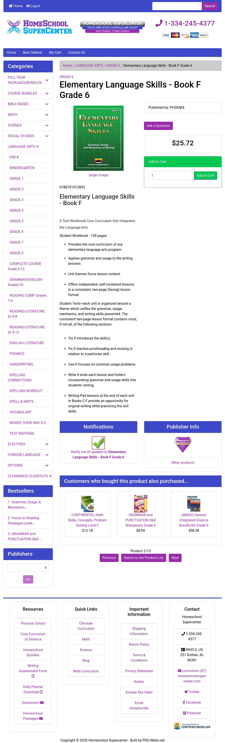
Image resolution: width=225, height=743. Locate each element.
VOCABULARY (19, 412)
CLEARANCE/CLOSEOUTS (30, 476)
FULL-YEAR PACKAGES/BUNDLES (28, 80)
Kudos (139, 682)
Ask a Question (158, 126)
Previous (109, 558)
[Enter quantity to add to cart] (171, 175)
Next (175, 558)
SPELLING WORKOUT (25, 391)
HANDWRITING (20, 364)
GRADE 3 (15, 200)
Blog (86, 660)
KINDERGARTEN (21, 168)
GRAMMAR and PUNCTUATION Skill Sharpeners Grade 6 (140, 520)
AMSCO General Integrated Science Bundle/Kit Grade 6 (193, 520)
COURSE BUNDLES (28, 93)
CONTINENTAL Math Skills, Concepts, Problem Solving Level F (87, 520)
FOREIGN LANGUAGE (28, 455)
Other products (182, 462)
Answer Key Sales (139, 692)
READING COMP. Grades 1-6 (27, 298)
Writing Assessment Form (33, 671)
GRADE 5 (15, 221)
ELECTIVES (28, 444)
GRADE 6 (113, 65)
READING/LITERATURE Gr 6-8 (26, 314)
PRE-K (13, 157)
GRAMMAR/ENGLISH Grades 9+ (25, 282)
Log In (33, 6)
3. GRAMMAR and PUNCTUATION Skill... (24, 536)
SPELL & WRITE (21, 401)
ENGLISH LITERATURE (26, 343)
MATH (28, 115)
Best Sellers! (32, 52)
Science (86, 650)
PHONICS (16, 354)
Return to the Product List (143, 558)
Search (210, 6)
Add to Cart (205, 175)
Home (16, 6)
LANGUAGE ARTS (89, 65)
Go (28, 579)
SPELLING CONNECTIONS (19, 377)
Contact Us (76, 52)
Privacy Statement (139, 671)
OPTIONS (28, 465)
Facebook (192, 702)
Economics (33, 703)
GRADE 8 (15, 253)
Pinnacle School (33, 623)
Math (86, 639)
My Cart (55, 52)
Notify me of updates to (98, 449)
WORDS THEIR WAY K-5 (27, 423)
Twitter (191, 692)
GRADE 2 (15, 189)
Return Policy (139, 644)
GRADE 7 (15, 242)
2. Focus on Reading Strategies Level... (23, 520)
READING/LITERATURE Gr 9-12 (26, 329)
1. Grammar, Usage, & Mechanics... (24, 504)
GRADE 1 (15, 178)
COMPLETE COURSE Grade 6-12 (24, 266)
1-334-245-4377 (185, 23)
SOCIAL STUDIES (28, 136)
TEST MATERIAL (21, 433)
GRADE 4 (15, 210)
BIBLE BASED (28, 104)
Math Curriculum (86, 671)
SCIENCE (28, 125)
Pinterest (192, 713)
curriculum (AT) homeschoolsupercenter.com (192, 676)
